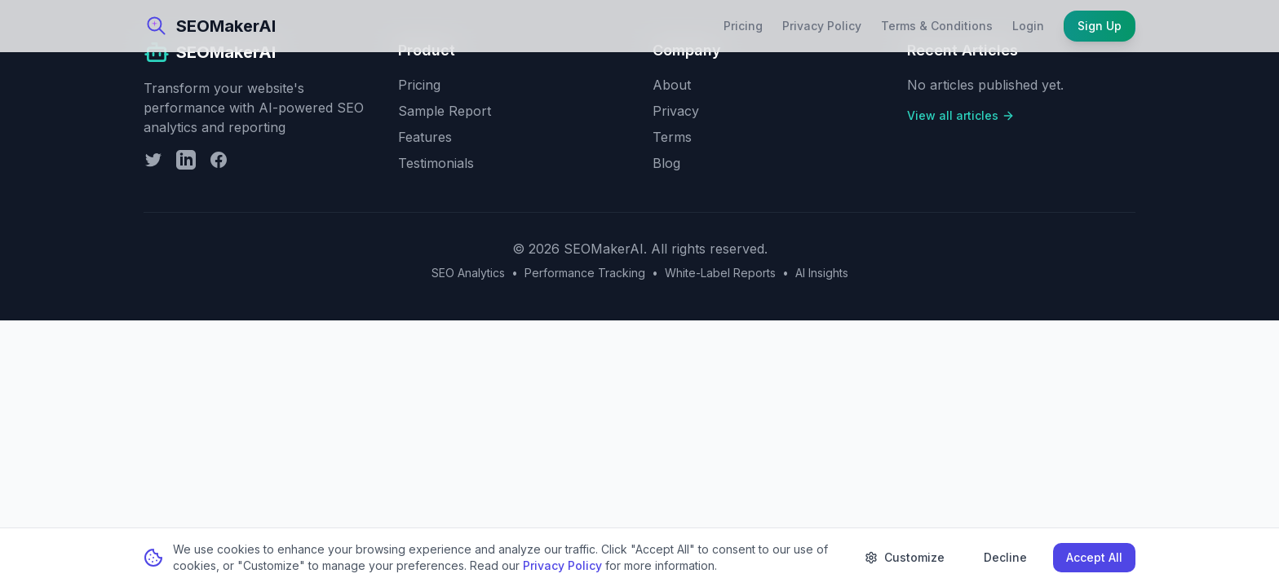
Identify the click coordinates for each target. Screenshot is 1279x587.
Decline (1005, 557)
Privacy (676, 111)
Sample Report (444, 111)
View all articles (961, 115)
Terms (672, 137)
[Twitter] (153, 160)
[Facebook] (218, 160)
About (672, 85)
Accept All (1094, 557)
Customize (905, 557)
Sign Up (1100, 26)
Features (425, 137)
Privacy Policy (821, 26)
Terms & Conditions (937, 26)
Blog (666, 163)
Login (1028, 26)
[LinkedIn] (186, 160)
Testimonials (436, 163)
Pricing (743, 26)
